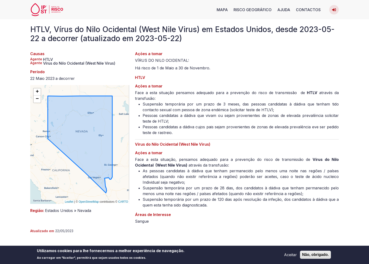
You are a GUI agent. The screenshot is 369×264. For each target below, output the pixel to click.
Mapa (222, 9)
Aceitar (290, 255)
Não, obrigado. (315, 256)
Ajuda (283, 9)
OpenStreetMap (89, 201)
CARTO (123, 201)
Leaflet (69, 201)
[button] (37, 92)
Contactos (308, 9)
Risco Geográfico (253, 9)
